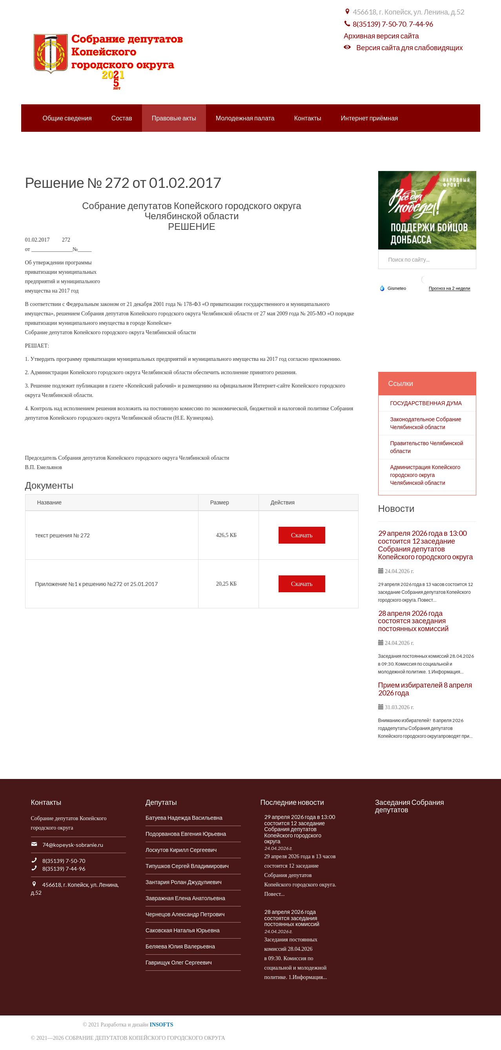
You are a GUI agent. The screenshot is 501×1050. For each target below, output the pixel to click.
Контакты (307, 118)
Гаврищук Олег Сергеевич (179, 962)
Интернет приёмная (369, 118)
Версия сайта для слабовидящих (409, 47)
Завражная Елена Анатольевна (185, 898)
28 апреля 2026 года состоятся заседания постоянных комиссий (413, 621)
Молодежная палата (245, 118)
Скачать (302, 535)
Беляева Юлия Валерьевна (180, 946)
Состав (121, 118)
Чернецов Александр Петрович (185, 914)
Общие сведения (67, 118)
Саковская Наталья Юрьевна (183, 930)
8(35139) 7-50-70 (379, 24)
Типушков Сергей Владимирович (187, 866)
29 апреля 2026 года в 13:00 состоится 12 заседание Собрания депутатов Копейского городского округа (425, 544)
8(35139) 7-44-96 (63, 868)
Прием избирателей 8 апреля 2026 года (425, 689)
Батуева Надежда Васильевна (184, 817)
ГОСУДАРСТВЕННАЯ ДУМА (426, 403)
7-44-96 (421, 24)
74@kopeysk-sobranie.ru (72, 844)
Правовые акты (174, 118)
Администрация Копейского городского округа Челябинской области (425, 475)
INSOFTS (161, 1025)
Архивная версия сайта (381, 35)
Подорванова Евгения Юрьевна (186, 833)
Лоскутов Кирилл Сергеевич (181, 849)
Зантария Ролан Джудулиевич (184, 882)
